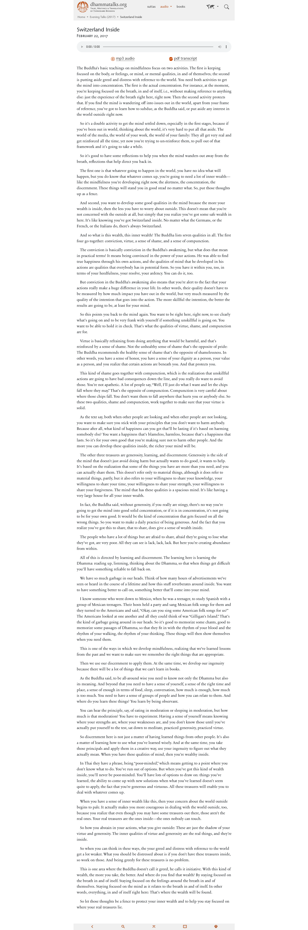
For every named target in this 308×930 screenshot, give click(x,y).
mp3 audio (123, 59)
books (181, 6)
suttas (151, 6)
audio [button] (164, 6)
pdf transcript (183, 59)
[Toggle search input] (226, 7)
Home (81, 17)
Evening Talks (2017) (102, 17)
